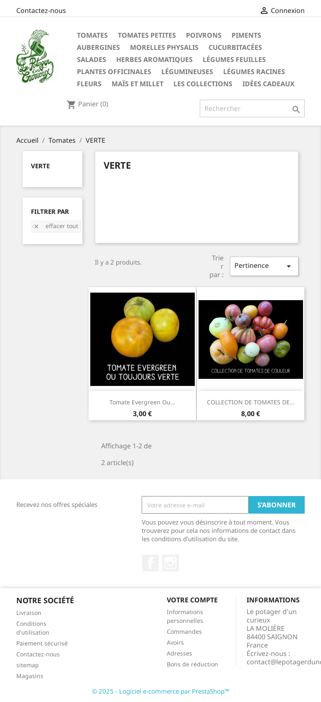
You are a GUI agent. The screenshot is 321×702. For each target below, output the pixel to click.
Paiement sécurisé (42, 643)
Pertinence (264, 266)
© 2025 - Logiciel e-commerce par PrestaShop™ (160, 691)
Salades (91, 59)
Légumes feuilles (234, 59)
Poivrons (204, 35)
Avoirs (175, 642)
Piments (246, 35)
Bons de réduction (192, 664)
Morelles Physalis (164, 47)
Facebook (150, 563)
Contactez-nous (41, 10)
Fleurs (89, 83)
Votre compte (192, 599)
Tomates (92, 35)
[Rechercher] (252, 108)
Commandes (184, 631)
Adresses (179, 653)
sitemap (27, 665)
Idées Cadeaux (268, 83)
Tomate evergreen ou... (143, 402)
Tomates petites (147, 35)
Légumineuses (187, 71)
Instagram (170, 563)
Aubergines (98, 47)
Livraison (28, 613)
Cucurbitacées (235, 47)
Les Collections (202, 83)
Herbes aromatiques (154, 59)
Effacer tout (55, 226)
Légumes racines (254, 71)
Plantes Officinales (114, 71)
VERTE (40, 166)
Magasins (29, 676)
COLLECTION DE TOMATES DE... (251, 402)
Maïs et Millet (137, 83)
